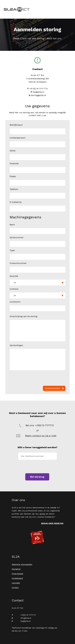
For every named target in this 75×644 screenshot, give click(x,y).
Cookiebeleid (17, 578)
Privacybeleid (17, 574)
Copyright (16, 583)
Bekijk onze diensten (52, 523)
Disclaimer (16, 569)
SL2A (17, 9)
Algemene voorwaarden (22, 564)
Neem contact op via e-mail (40, 435)
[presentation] (37, 378)
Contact (15, 587)
